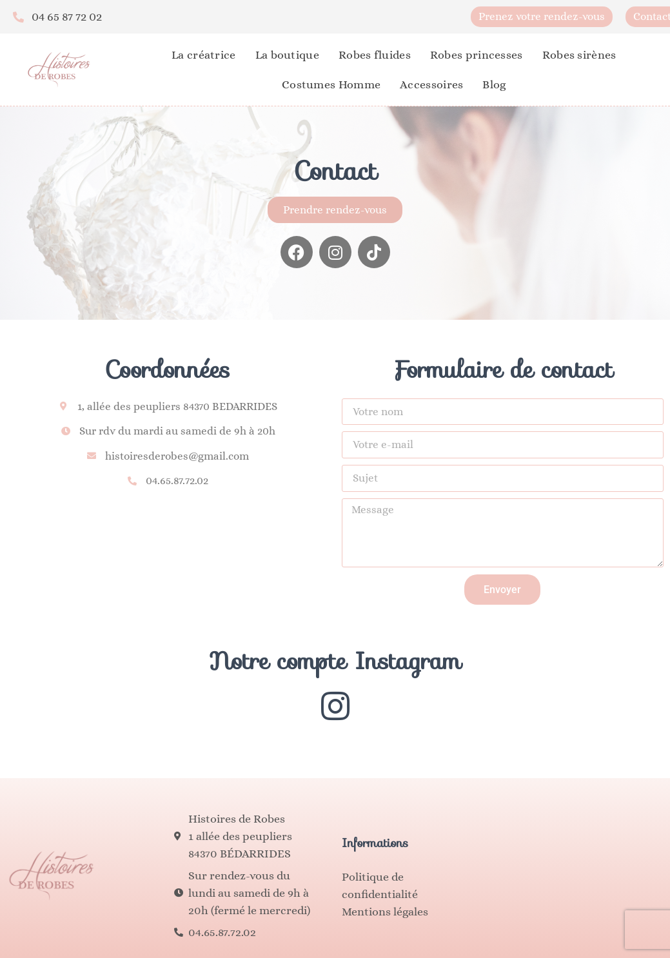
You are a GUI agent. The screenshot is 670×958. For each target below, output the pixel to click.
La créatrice (204, 54)
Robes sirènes (579, 54)
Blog (494, 84)
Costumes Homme (331, 84)
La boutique (287, 54)
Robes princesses (476, 54)
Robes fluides (375, 54)
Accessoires (431, 84)
